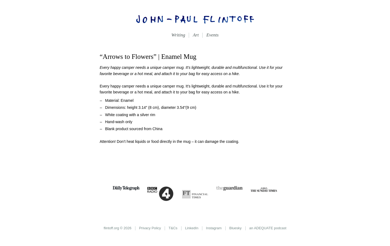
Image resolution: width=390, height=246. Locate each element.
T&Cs (173, 228)
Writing (178, 35)
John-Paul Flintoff (195, 19)
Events (212, 35)
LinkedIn (191, 228)
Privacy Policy (150, 228)
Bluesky (235, 228)
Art (196, 35)
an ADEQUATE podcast (267, 228)
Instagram (214, 228)
